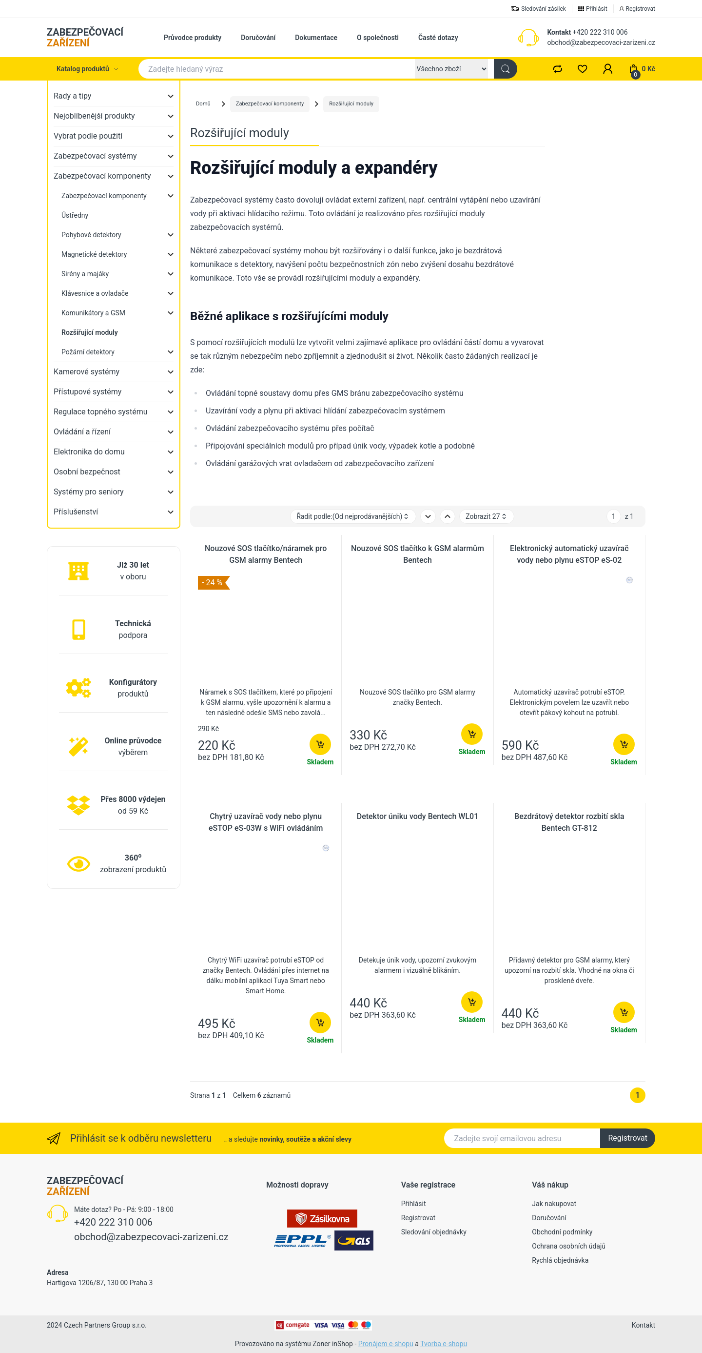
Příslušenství (76, 511)
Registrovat (627, 1138)
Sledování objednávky (434, 1232)
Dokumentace (316, 37)
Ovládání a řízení (82, 431)
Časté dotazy (438, 37)
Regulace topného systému (101, 411)
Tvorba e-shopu (443, 1344)
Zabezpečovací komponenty (102, 176)
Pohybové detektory (91, 235)
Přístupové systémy (87, 391)
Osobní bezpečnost (87, 471)
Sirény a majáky (85, 274)
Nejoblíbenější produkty (94, 116)
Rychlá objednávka (560, 1260)
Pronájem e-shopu (385, 1344)
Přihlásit (413, 1204)
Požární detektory (88, 352)
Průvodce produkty (192, 37)
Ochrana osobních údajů (568, 1246)
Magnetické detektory (94, 254)
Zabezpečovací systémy (95, 156)
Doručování (258, 37)
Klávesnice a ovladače (94, 293)
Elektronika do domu (89, 451)
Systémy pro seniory (89, 491)
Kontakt (559, 32)
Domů (203, 104)
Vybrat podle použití (88, 136)
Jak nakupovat (554, 1204)
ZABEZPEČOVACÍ (85, 37)
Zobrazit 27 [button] (486, 516)
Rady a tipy (72, 96)
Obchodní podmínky (562, 1232)
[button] (608, 68)
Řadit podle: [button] (353, 517)
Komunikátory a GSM (93, 313)
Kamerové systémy (86, 371)
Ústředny (74, 215)
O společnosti (378, 37)
